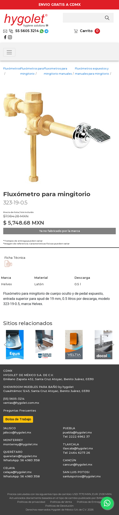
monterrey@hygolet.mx (20, 444)
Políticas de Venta (61, 501)
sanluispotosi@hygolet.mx (82, 476)
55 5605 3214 (24, 31)
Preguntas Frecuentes (19, 410)
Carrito (86, 31)
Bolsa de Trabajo (18, 419)
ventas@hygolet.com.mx (21, 402)
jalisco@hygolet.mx (17, 432)
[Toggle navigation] (9, 52)
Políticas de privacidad (31, 501)
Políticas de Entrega (89, 501)
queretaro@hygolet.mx (20, 456)
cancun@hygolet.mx (77, 464)
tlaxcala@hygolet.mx (78, 448)
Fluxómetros (11, 68)
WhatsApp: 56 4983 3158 (21, 460)
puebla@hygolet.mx (77, 432)
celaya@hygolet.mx (17, 472)
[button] (5, 344)
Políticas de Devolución (59, 505)
